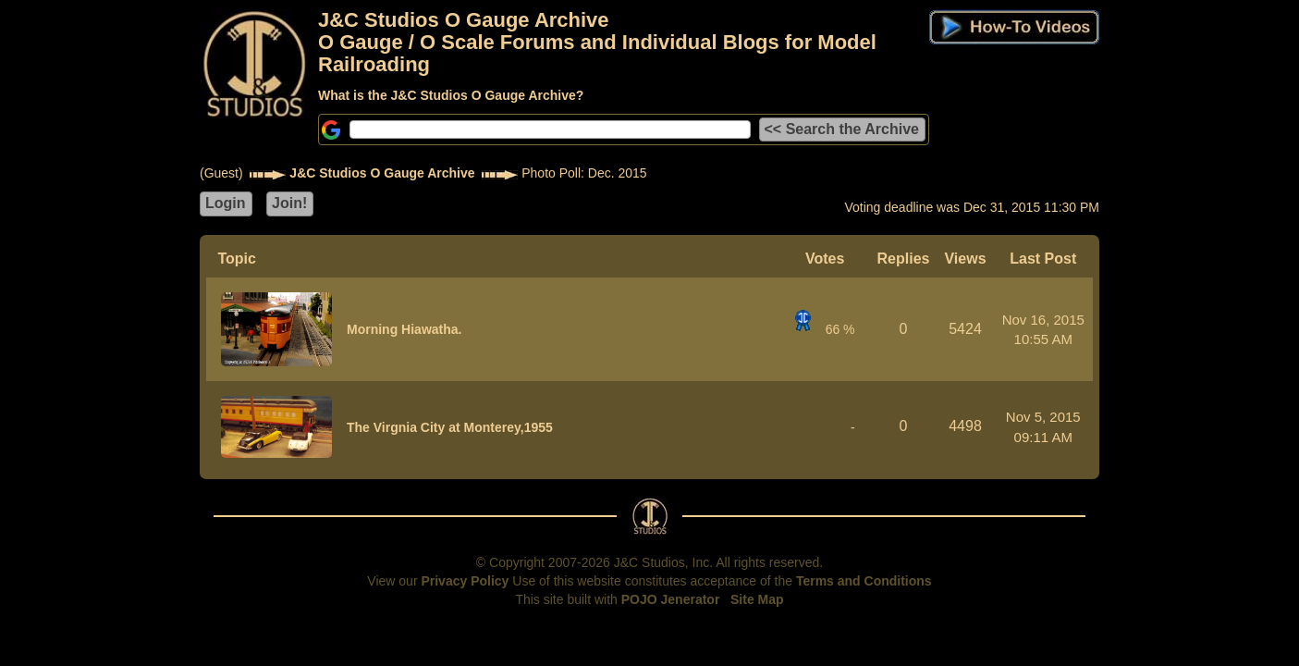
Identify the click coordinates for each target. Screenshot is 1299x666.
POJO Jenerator (670, 599)
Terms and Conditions (864, 581)
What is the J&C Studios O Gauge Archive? (450, 95)
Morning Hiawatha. (404, 329)
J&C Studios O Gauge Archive (381, 173)
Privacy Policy (465, 581)
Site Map (757, 599)
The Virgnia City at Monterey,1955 (450, 427)
